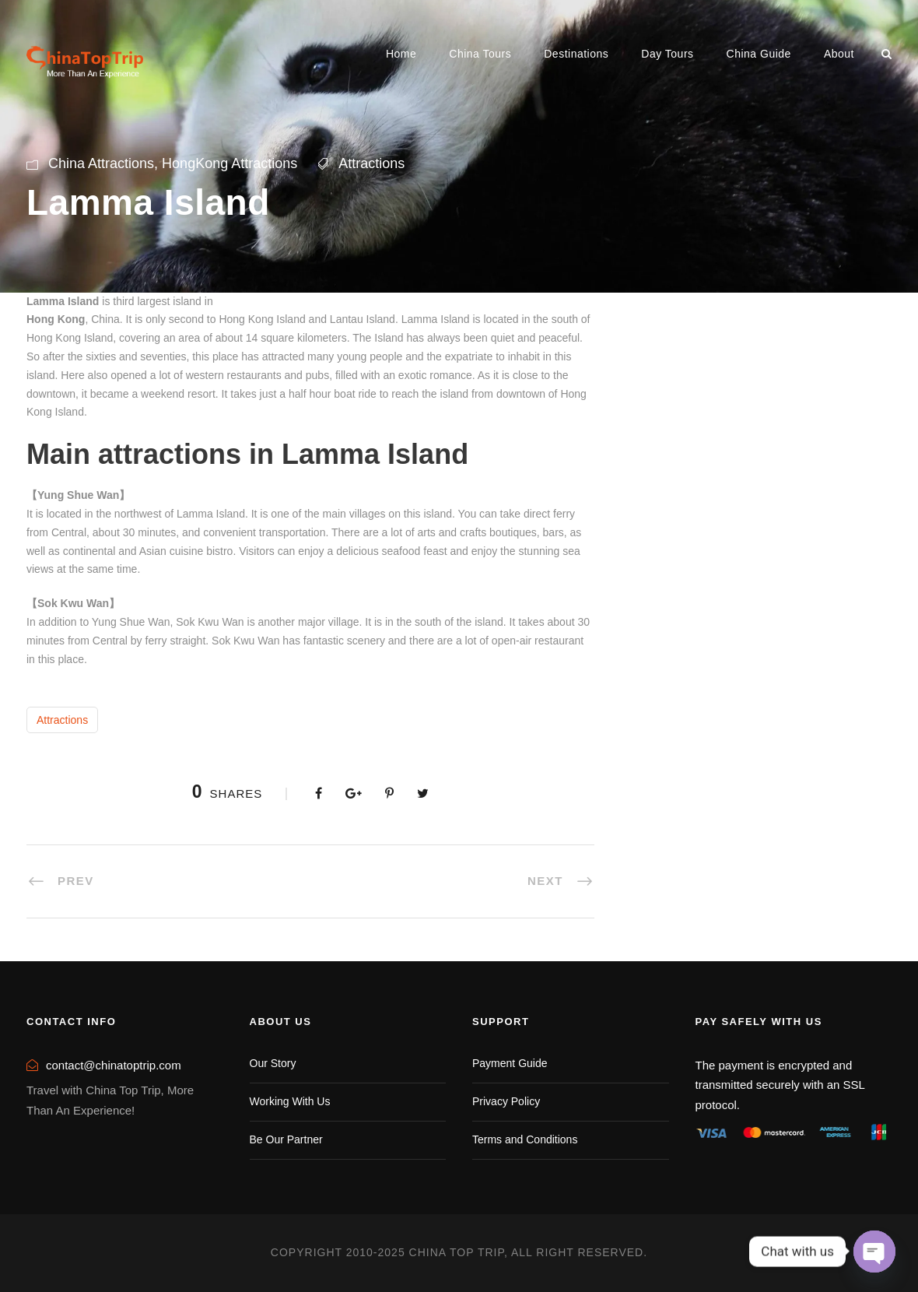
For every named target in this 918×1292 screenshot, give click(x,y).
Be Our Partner (286, 1139)
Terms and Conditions (524, 1139)
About (839, 53)
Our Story (273, 1063)
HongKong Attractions (229, 163)
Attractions (371, 163)
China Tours (480, 53)
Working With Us (290, 1101)
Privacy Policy (506, 1101)
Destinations (576, 53)
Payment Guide (510, 1063)
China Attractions (101, 163)
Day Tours (667, 53)
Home (401, 53)
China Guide (759, 53)
